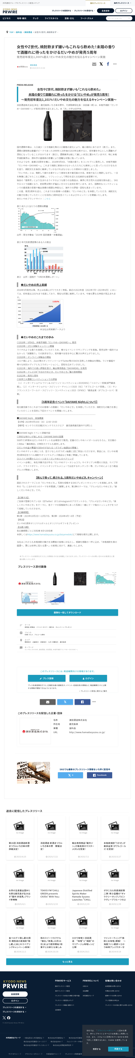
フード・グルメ (87, 18)
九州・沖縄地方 (53, 642)
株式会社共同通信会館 (77, 1037)
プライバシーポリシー (106, 1031)
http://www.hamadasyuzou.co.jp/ (87, 731)
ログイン (123, 10)
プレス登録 (47, 678)
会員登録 (105, 10)
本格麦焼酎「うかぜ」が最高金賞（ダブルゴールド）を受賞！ (115, 845)
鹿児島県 (63, 642)
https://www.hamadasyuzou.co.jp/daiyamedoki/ (50, 534)
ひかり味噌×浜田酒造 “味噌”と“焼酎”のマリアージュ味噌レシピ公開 (83, 942)
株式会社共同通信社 (55, 1037)
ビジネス (7, 18)
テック (35, 18)
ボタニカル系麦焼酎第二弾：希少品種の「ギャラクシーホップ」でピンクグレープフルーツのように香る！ (115, 896)
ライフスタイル (51, 18)
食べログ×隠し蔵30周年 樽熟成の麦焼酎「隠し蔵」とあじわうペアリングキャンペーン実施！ (20, 942)
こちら (47, 198)
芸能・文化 (69, 18)
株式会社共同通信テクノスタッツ (35, 1045)
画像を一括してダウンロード (67, 612)
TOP (11, 32)
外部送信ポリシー (52, 1053)
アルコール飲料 (40, 634)
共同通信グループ (88, 995)
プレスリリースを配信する (61, 10)
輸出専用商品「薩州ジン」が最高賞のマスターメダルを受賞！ (83, 845)
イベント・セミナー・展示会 (45, 627)
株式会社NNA (56, 1041)
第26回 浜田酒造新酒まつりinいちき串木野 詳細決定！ (19, 845)
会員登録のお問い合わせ (113, 986)
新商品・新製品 (30, 627)
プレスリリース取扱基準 (73, 1053)
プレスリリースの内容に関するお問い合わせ (118, 1005)
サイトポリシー (14, 1053)
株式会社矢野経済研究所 (62, 1045)
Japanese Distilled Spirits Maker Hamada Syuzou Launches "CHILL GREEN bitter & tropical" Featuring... (82, 899)
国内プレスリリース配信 (62, 986)
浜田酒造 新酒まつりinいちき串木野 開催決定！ (51, 845)
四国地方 (43, 642)
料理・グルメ (29, 634)
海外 (121, 3)
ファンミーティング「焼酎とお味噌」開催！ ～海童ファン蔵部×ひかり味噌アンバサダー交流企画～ (115, 943)
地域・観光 (21, 18)
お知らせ (85, 986)
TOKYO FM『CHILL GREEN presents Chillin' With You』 (50, 893)
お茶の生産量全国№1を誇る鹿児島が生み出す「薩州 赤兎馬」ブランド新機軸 (20, 895)
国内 (96, 3)
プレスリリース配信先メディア (64, 1000)
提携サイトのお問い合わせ (113, 995)
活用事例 (58, 1010)
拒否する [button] (97, 1049)
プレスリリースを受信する (83, 10)
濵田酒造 (28, 32)
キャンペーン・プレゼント (64, 627)
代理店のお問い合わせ (112, 991)
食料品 (19, 32)
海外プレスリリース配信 (62, 991)
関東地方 (28, 642)
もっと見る (67, 961)
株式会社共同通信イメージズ (34, 1041)
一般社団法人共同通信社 (33, 1037)
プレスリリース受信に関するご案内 (93, 691)
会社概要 (85, 991)
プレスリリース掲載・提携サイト (64, 1005)
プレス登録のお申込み (112, 1000)
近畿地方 (36, 642)
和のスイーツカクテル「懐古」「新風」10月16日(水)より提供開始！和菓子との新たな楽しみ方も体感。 (51, 943)
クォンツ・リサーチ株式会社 (76, 1041)
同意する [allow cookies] (118, 1049)
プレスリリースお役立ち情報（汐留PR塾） (67, 995)
